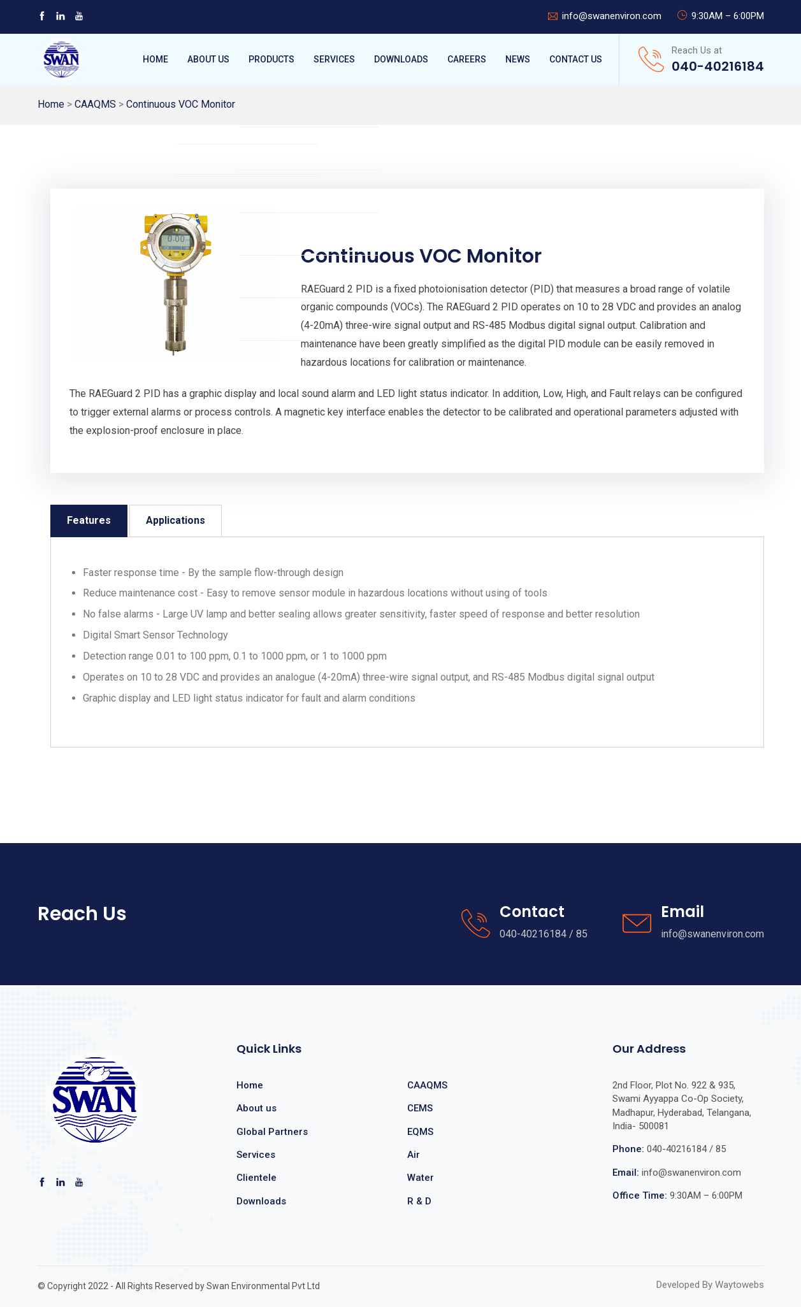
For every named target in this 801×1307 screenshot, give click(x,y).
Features (89, 520)
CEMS (420, 1108)
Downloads (401, 59)
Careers (466, 59)
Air (413, 1154)
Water (420, 1177)
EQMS (420, 1131)
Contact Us (575, 59)
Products (271, 59)
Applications (175, 520)
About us (256, 1108)
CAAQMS (95, 104)
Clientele (256, 1177)
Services (334, 59)
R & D (419, 1201)
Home (155, 59)
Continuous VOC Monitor (180, 104)
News (517, 59)
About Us (208, 59)
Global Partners (272, 1131)
